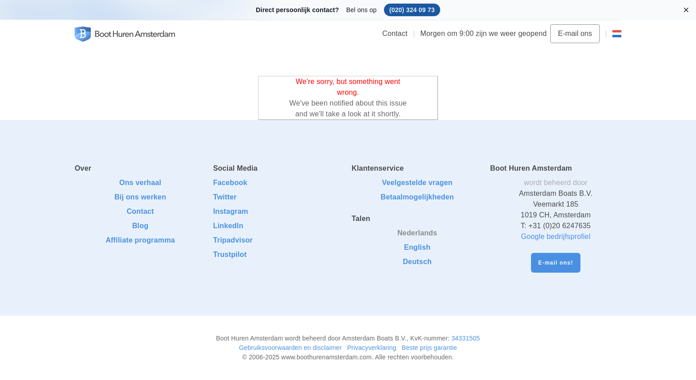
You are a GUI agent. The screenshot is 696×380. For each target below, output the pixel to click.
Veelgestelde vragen (417, 182)
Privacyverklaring (371, 347)
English (417, 247)
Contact (394, 33)
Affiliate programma (140, 240)
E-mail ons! (555, 263)
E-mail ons (575, 33)
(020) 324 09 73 (412, 9)
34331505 (465, 338)
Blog (140, 226)
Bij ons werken (140, 197)
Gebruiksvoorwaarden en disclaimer (290, 347)
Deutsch (417, 261)
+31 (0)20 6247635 (559, 226)
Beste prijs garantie (429, 347)
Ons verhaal (140, 182)
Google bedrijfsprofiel (556, 236)
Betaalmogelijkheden (417, 197)
